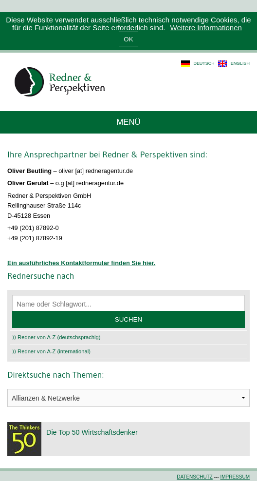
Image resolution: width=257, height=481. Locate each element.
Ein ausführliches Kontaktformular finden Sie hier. (81, 263)
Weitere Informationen (206, 27)
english (240, 63)
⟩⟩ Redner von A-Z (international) (51, 351)
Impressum (235, 477)
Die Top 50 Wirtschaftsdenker (92, 432)
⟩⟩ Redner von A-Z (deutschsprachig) (56, 337)
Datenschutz (195, 477)
